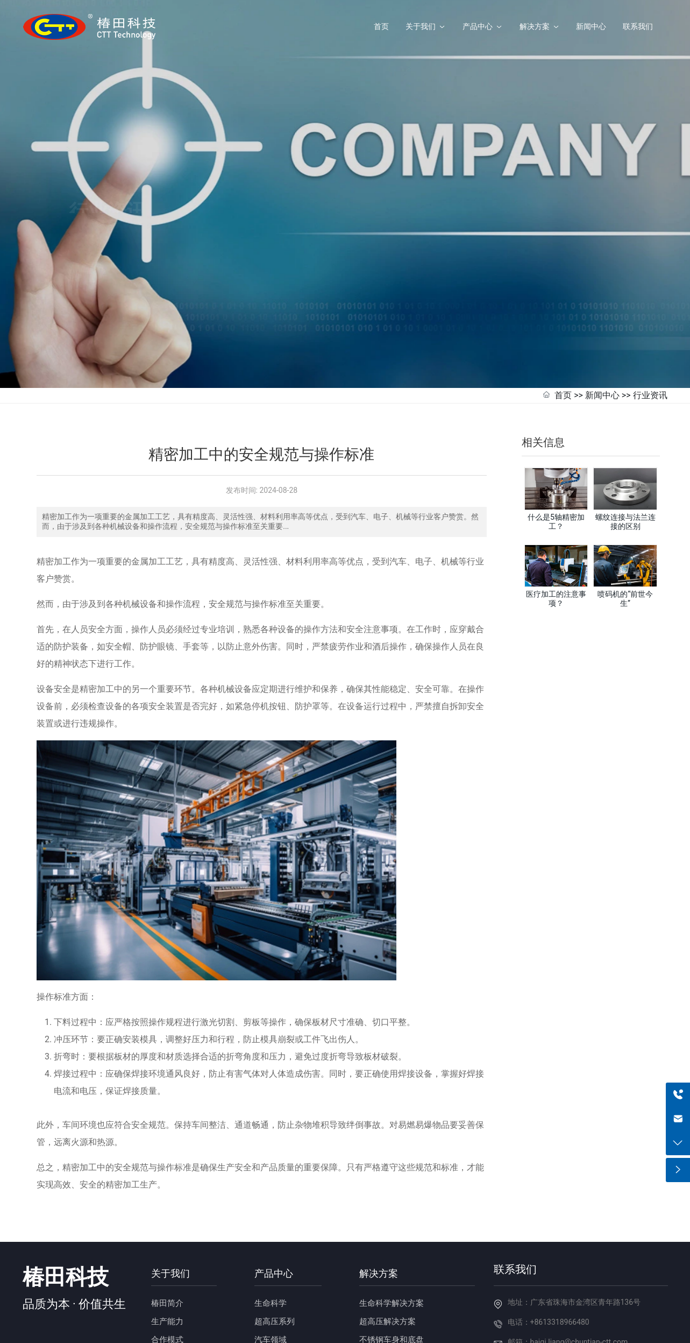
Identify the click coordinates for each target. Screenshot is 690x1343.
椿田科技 (66, 1217)
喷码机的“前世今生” (625, 539)
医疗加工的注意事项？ (556, 539)
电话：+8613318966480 (548, 1261)
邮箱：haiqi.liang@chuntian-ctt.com (568, 1281)
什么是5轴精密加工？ (556, 462)
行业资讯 (650, 335)
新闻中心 (602, 335)
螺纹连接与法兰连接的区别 (625, 462)
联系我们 (515, 1209)
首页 (563, 335)
